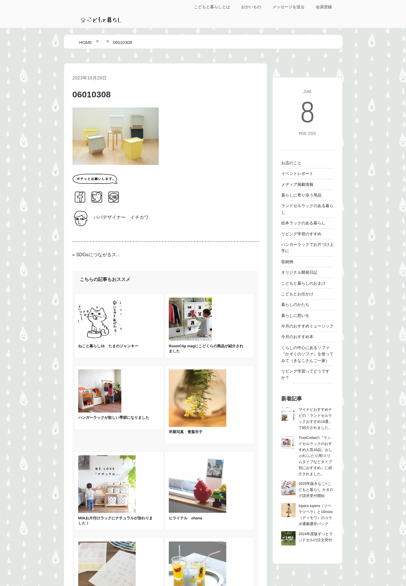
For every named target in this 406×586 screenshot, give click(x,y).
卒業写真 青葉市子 (185, 432)
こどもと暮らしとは (212, 7)
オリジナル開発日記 (299, 272)
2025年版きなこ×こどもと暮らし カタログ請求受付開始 (315, 490)
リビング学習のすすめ (301, 234)
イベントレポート (297, 173)
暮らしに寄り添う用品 (301, 195)
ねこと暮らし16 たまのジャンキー (108, 346)
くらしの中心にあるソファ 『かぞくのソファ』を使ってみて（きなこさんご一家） (307, 354)
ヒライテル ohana (185, 518)
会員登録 (324, 7)
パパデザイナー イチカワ (121, 217)
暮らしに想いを (295, 315)
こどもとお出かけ (297, 294)
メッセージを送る (288, 7)
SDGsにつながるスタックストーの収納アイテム (99, 254)
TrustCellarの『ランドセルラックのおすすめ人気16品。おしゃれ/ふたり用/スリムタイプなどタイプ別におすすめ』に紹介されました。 (315, 456)
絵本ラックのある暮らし (303, 223)
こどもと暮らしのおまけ (303, 283)
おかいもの (251, 7)
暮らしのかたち (295, 304)
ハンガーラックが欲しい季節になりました (113, 417)
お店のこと (291, 163)
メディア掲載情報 (297, 184)
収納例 (287, 261)
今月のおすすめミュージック (307, 326)
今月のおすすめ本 (297, 336)
